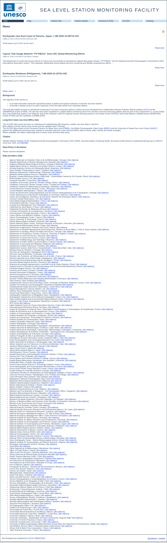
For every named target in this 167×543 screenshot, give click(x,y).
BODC (107, 128)
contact (161, 538)
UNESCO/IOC (40, 538)
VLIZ (146, 110)
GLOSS (126, 21)
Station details (81, 21)
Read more (159, 48)
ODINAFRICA (8, 112)
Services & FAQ (106, 21)
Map (29, 21)
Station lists (56, 21)
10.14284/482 (22, 143)
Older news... (8, 91)
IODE (25, 112)
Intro (6, 21)
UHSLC (153, 128)
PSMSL (66, 128)
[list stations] (73, 160)
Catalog (149, 21)
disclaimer (20, 151)
